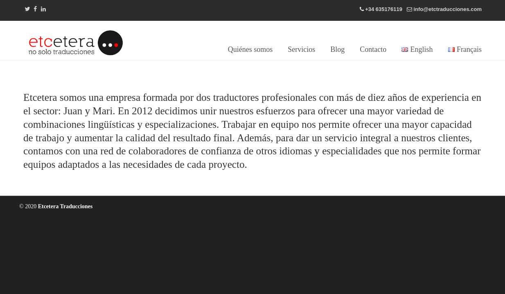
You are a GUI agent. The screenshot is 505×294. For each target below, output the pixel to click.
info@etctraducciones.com (447, 9)
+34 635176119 (383, 9)
